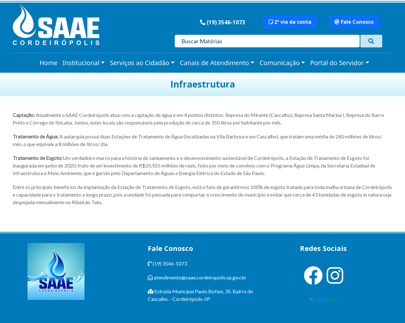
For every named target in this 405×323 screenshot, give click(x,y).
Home (49, 62)
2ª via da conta (290, 21)
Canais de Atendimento (214, 62)
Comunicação (279, 62)
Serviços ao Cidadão (139, 62)
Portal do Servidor (337, 62)
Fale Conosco (354, 21)
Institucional (81, 62)
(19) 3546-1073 (226, 22)
